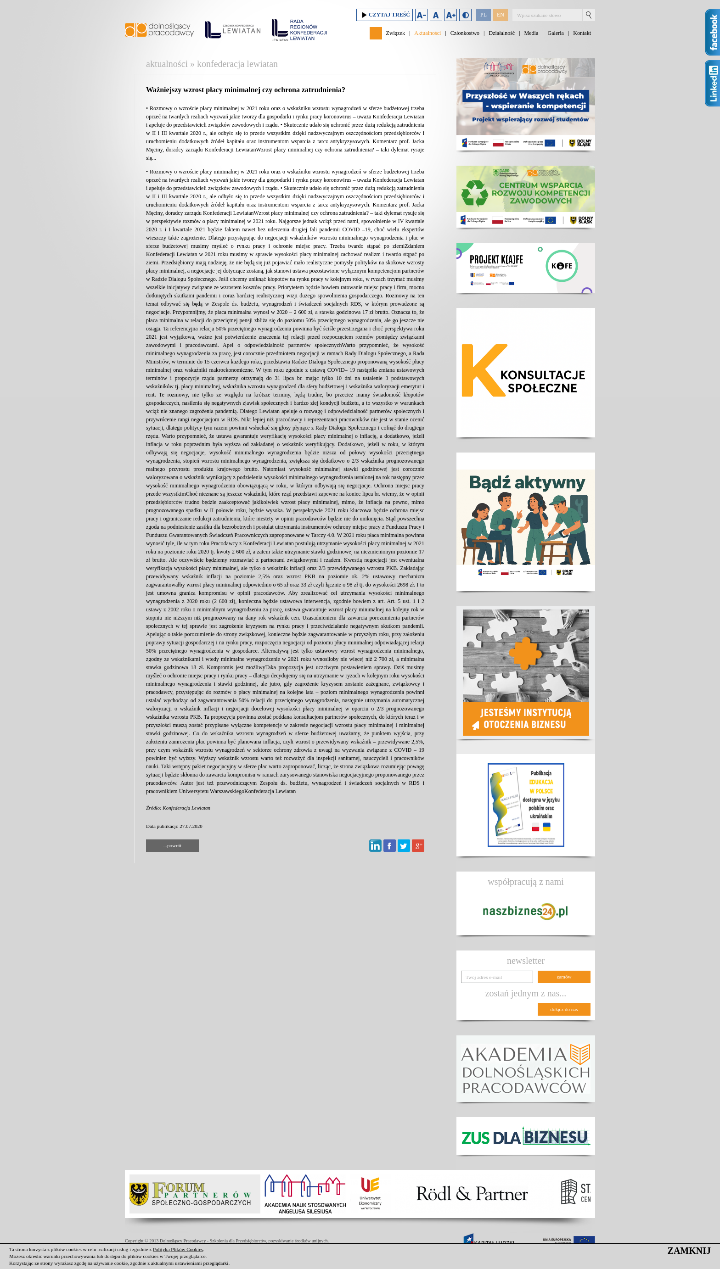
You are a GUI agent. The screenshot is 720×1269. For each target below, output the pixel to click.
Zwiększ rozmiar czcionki (450, 15)
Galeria (556, 33)
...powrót (172, 845)
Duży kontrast (465, 15)
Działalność (502, 33)
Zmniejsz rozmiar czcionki (421, 15)
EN (500, 14)
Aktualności (427, 33)
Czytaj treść (384, 15)
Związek (395, 33)
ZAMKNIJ (689, 1251)
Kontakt (582, 33)
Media (531, 33)
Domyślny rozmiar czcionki (436, 15)
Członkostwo (464, 33)
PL (483, 14)
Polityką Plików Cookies (178, 1249)
